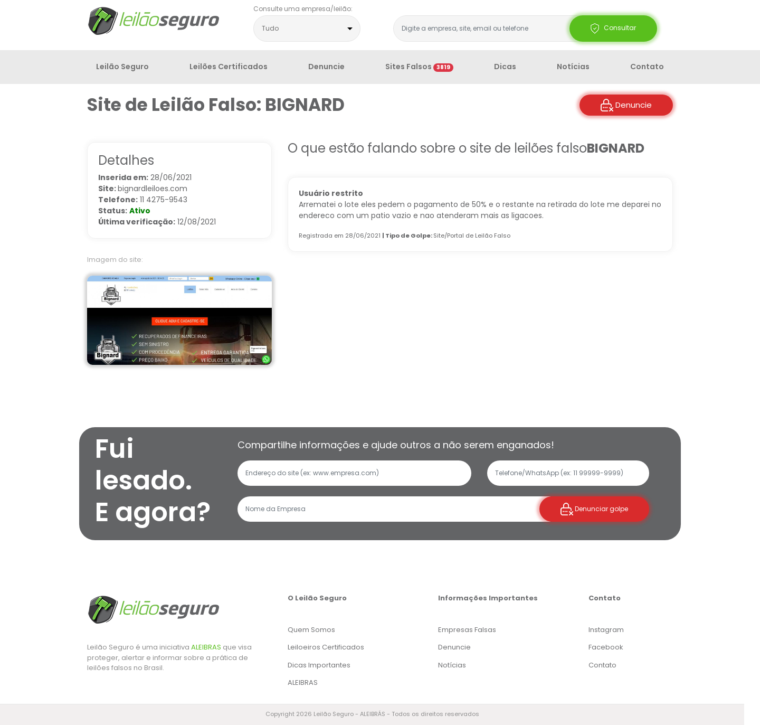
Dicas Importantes (319, 665)
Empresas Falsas (467, 630)
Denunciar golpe (594, 509)
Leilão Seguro (122, 66)
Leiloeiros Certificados (326, 647)
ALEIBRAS (206, 647)
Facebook (605, 647)
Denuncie (326, 66)
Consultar (613, 28)
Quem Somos (311, 630)
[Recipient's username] (394, 509)
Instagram (606, 630)
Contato (647, 66)
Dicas (505, 66)
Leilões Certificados (228, 66)
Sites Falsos (419, 66)
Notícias (573, 66)
